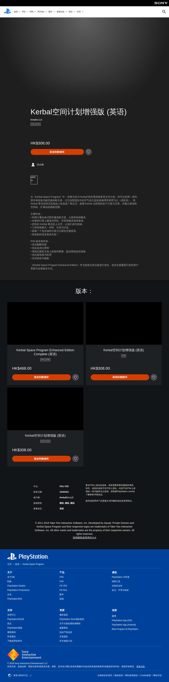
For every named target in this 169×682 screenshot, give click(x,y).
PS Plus (41, 12)
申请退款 (11, 636)
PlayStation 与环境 (120, 577)
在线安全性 (117, 586)
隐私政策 (119, 675)
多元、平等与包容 (120, 590)
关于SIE (11, 577)
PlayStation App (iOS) (122, 620)
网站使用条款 (131, 675)
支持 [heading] (9, 610)
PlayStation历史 (14, 599)
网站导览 (157, 675)
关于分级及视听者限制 (70, 623)
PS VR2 (63, 586)
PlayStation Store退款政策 (72, 619)
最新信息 (60, 12)
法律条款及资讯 (104, 675)
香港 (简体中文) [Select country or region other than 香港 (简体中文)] (19, 675)
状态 (9, 623)
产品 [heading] (62, 572)
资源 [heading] (62, 610)
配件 (50, 12)
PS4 (31, 12)
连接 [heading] (114, 610)
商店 (71, 12)
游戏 (16, 12)
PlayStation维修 (14, 628)
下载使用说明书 (14, 641)
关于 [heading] (9, 572)
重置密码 (11, 632)
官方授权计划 (66, 641)
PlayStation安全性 (15, 619)
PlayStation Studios (16, 586)
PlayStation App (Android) (124, 625)
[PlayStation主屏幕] (7, 12)
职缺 (9, 581)
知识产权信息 (66, 632)
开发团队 (64, 636)
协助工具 (116, 581)
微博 (114, 616)
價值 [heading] (114, 572)
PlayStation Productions (18, 590)
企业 (9, 594)
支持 (79, 12)
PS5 (23, 12)
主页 (9, 564)
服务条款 (64, 615)
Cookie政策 (145, 675)
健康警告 (64, 628)
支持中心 (11, 615)
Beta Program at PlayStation (125, 629)
